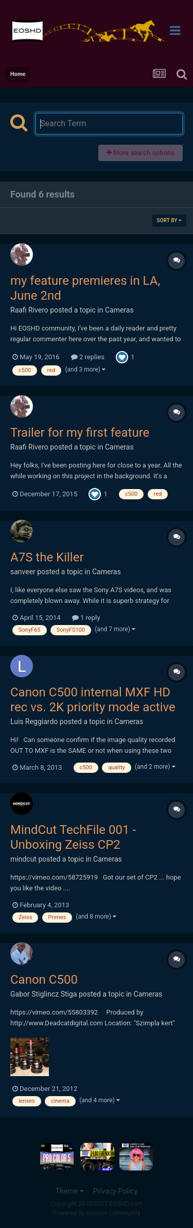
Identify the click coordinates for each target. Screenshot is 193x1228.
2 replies (87, 357)
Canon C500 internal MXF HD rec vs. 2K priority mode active (93, 699)
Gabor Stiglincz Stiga (43, 994)
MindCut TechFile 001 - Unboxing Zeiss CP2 (73, 837)
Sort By (169, 220)
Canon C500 (44, 979)
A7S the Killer (47, 557)
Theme (70, 1191)
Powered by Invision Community (96, 1213)
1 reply (86, 617)
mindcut (23, 859)
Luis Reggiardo (34, 721)
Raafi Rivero (29, 310)
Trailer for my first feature (79, 432)
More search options (140, 153)
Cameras (119, 310)
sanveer (23, 572)
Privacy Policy (115, 1191)
